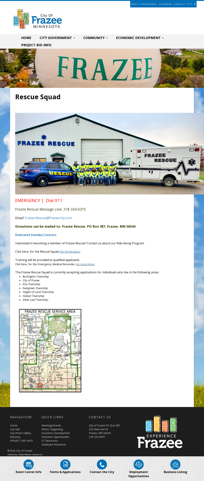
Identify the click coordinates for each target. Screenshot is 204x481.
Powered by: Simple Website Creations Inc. (25, 454)
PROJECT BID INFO (36, 45)
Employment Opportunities (138, 470)
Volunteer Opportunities (56, 437)
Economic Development (56, 433)
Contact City (183, 4)
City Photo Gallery (20, 433)
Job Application (69, 252)
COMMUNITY (95, 38)
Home (13, 425)
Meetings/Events (51, 425)
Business (15, 437)
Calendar (165, 4)
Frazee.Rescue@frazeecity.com (48, 218)
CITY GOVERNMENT (57, 38)
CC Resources (50, 440)
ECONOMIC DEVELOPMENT (140, 38)
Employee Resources (54, 444)
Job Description (85, 264)
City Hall (15, 429)
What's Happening (52, 429)
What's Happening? (144, 4)
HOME (26, 38)
